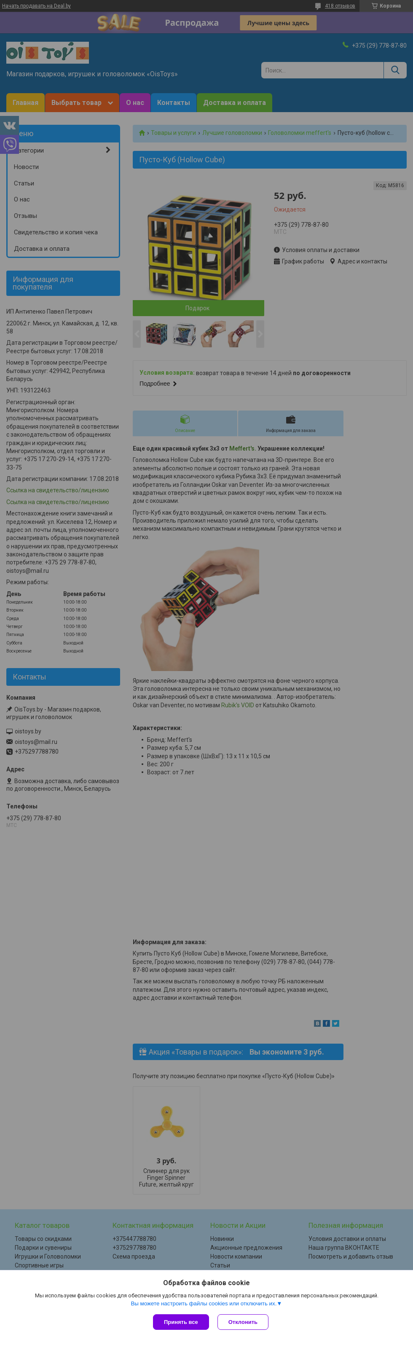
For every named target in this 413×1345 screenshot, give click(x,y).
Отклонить (242, 1322)
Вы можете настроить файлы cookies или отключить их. (203, 1303)
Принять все (181, 1322)
